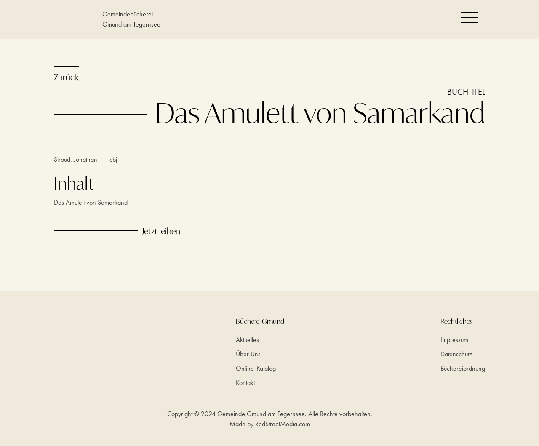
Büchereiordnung (462, 368)
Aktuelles (247, 339)
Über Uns (248, 354)
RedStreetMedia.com (282, 423)
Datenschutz (456, 354)
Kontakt (245, 382)
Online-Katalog (256, 368)
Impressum (454, 339)
